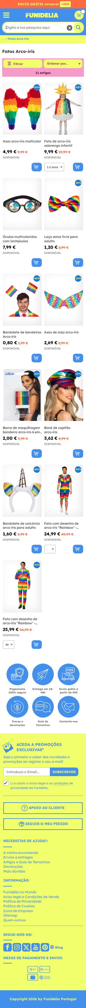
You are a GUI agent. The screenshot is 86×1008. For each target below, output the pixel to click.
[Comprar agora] (37, 167)
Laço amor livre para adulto (61, 239)
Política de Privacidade (22, 901)
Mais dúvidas (14, 871)
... (3, 38)
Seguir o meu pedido (43, 824)
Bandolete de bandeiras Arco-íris (22, 334)
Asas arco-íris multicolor (22, 141)
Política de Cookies (19, 906)
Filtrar (18, 64)
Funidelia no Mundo (20, 892)
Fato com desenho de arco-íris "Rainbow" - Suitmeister (20, 621)
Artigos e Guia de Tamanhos (26, 862)
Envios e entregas (18, 857)
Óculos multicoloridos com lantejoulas (20, 239)
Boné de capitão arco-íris (57, 430)
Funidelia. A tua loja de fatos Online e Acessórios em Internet (42, 15)
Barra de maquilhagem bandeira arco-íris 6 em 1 (21, 430)
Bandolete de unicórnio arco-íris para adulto (21, 525)
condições (61, 783)
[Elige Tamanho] (54, 167)
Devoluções (13, 866)
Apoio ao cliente (43, 808)
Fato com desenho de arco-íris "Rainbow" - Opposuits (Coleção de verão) (62, 525)
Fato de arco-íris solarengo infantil (58, 143)
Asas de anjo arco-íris (61, 332)
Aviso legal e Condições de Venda (31, 897)
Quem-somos (14, 920)
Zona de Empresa (18, 911)
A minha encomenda (20, 852)
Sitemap (10, 915)
